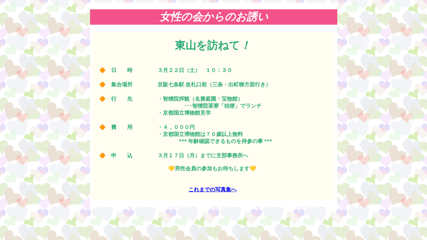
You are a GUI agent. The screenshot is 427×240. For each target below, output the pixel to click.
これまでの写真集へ (212, 189)
